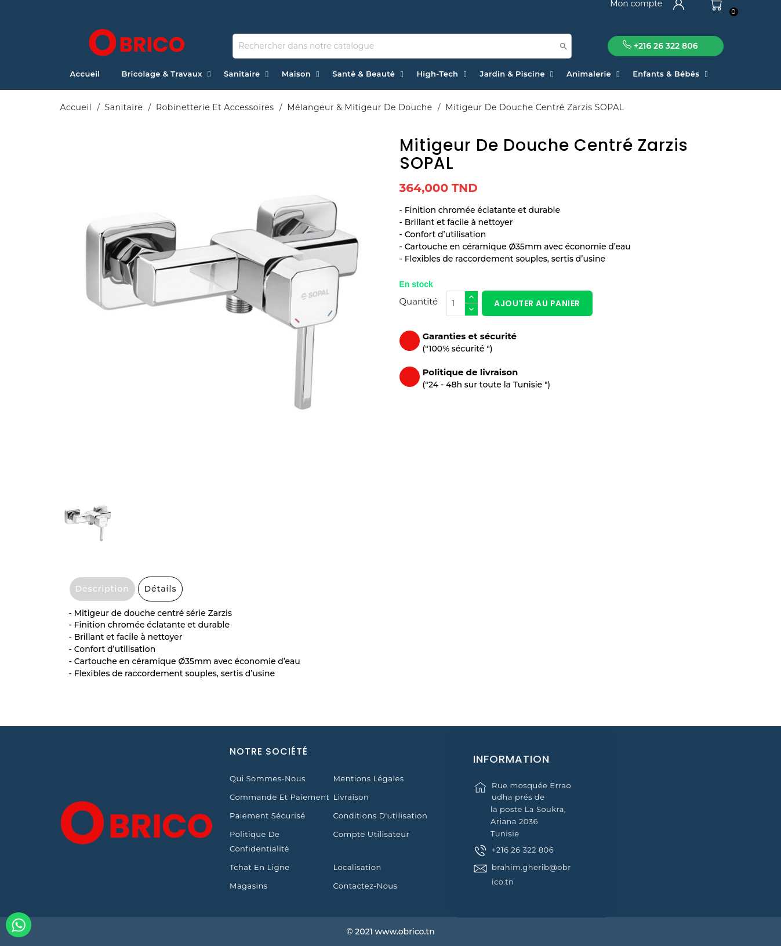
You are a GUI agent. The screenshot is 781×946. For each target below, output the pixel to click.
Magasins (249, 885)
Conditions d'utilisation (380, 815)
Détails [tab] (160, 588)
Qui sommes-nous (268, 778)
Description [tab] (102, 588)
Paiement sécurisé (267, 815)
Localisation (357, 867)
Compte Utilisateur (371, 834)
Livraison (351, 797)
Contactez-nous (365, 885)
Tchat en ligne (260, 867)
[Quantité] (455, 303)
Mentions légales (368, 778)
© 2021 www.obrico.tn (390, 931)
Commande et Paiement (279, 797)
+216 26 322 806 (523, 862)
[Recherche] (402, 46)
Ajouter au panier (537, 303)
